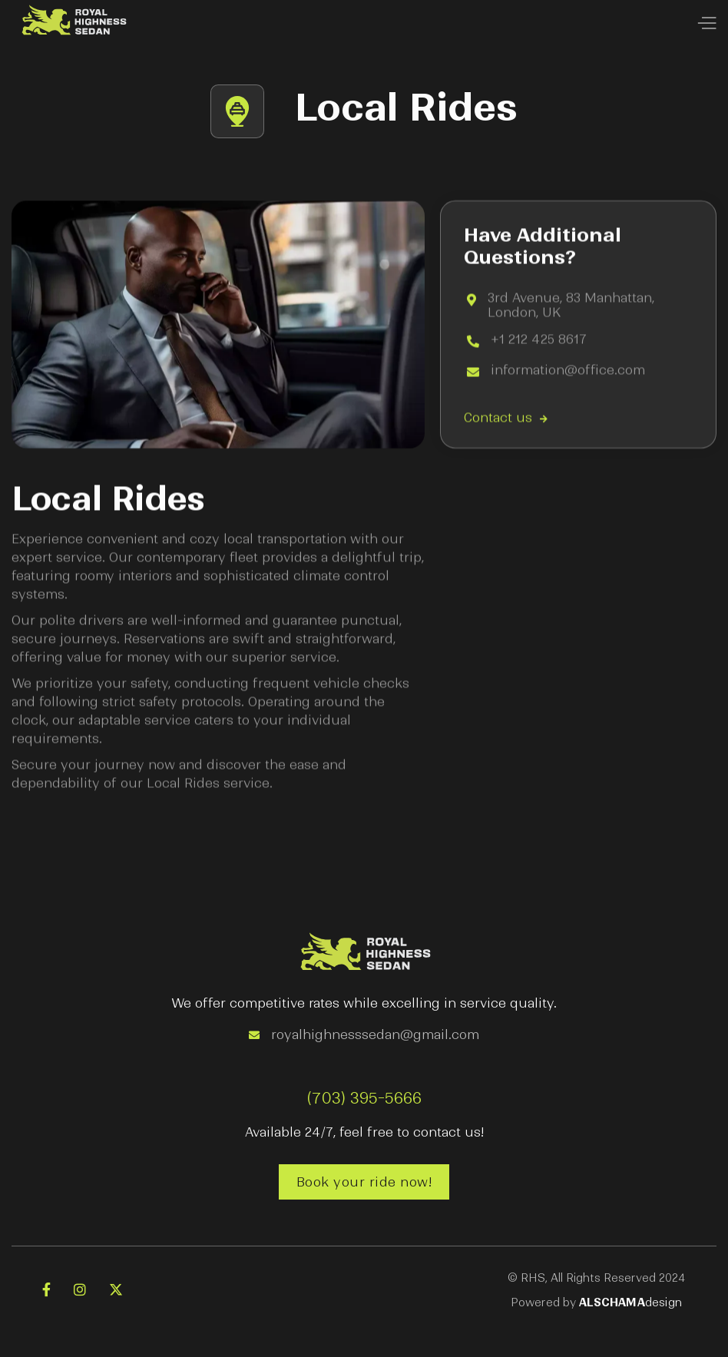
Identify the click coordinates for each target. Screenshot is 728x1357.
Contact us (506, 419)
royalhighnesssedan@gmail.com (375, 1034)
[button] (706, 24)
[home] (73, 23)
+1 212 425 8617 (539, 340)
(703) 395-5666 (364, 1098)
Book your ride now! (364, 1182)
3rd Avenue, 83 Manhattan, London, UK (571, 305)
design (630, 1302)
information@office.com (568, 371)
